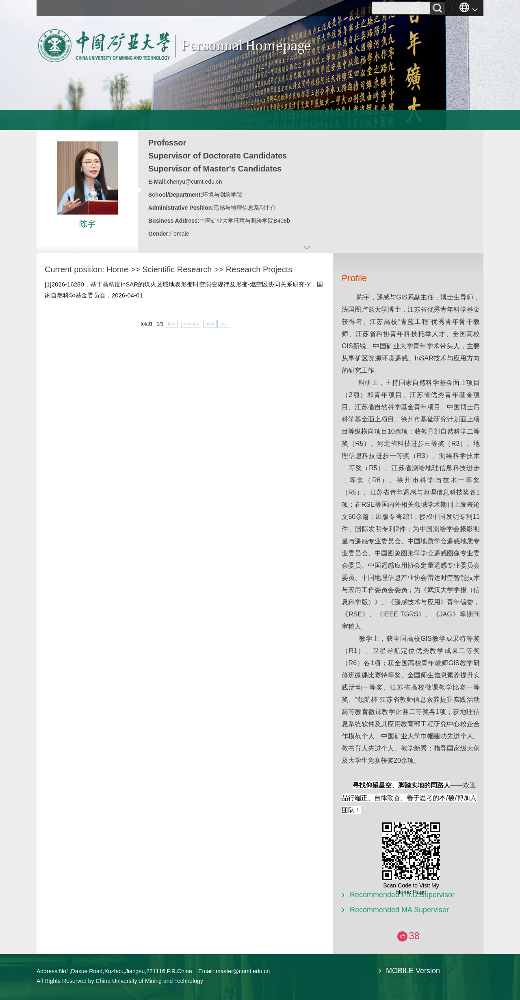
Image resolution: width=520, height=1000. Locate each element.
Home (117, 269)
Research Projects (259, 269)
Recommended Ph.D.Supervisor (402, 895)
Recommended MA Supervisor (399, 910)
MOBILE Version (413, 971)
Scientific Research (177, 269)
